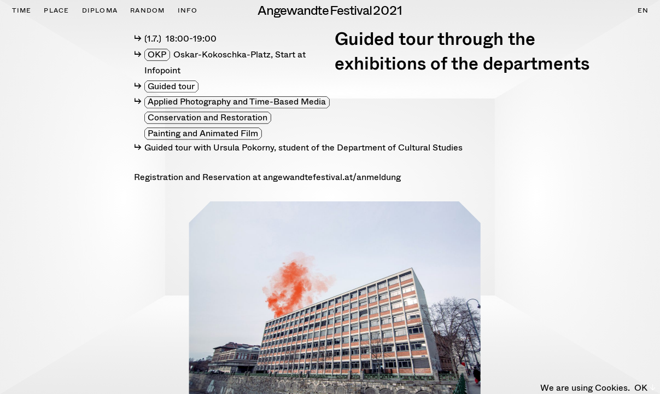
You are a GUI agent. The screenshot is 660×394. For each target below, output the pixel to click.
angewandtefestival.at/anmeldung (332, 177)
